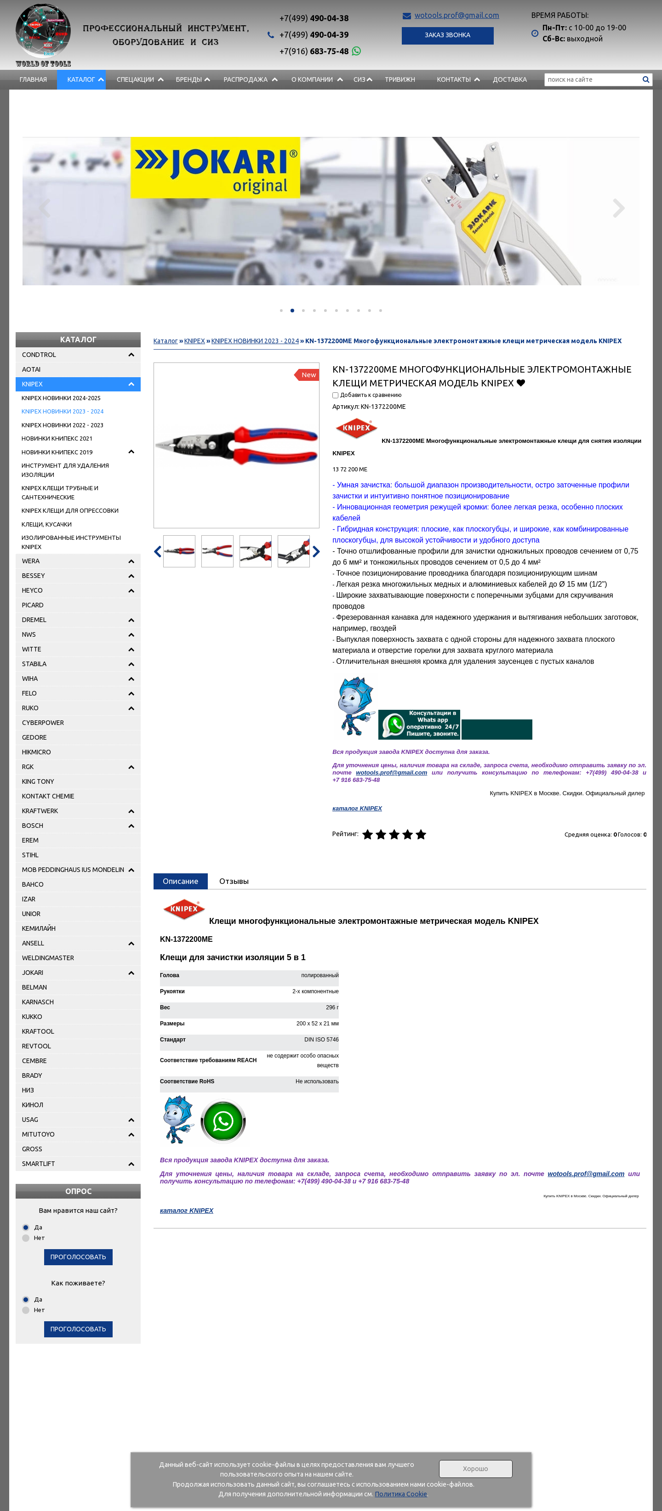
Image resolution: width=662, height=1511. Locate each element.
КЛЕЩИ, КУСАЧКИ (47, 524)
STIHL (30, 855)
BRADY (32, 1075)
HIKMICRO (36, 752)
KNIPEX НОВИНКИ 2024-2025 (61, 398)
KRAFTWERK (40, 811)
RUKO (30, 708)
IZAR (28, 899)
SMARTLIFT (38, 1163)
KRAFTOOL (38, 1031)
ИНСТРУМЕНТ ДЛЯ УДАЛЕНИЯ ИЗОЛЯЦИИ (65, 470)
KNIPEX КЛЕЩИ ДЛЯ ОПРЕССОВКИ (70, 510)
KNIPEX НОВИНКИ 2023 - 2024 (62, 411)
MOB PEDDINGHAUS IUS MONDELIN (73, 869)
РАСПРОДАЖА (246, 79)
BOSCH (32, 825)
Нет (39, 1237)
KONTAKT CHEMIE (48, 796)
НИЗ (28, 1090)
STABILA (34, 664)
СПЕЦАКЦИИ (135, 79)
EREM (30, 840)
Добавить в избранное (520, 382)
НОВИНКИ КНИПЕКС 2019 (57, 452)
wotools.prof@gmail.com (457, 15)
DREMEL (34, 619)
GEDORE (34, 737)
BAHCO (33, 884)
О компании (312, 79)
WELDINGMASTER (48, 958)
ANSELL (33, 943)
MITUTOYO (38, 1134)
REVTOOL (36, 1046)
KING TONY (38, 781)
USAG (30, 1119)
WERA (31, 561)
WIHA (30, 678)
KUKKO (32, 1016)
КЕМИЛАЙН (39, 928)
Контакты (454, 79)
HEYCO (32, 590)
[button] (281, 311)
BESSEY (33, 575)
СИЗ (359, 79)
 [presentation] (617, 208)
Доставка (510, 79)
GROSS (32, 1149)
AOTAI (31, 369)
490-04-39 (314, 34)
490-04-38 (314, 18)
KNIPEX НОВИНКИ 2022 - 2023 (62, 425)
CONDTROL (39, 354)
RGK (28, 766)
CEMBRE (34, 1060)
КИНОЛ (32, 1105)
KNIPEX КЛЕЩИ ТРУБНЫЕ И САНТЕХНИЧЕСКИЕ (60, 492)
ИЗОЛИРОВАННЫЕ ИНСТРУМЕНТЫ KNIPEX (71, 542)
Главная (33, 79)
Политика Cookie (401, 1494)
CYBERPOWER (43, 722)
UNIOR (31, 913)
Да (38, 1227)
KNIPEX (32, 384)
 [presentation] (44, 208)
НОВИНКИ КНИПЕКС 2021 (57, 438)
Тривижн (400, 79)
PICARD (33, 605)
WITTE (31, 649)
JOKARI (32, 972)
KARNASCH (38, 1002)
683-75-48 (314, 51)
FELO (29, 693)
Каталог (81, 79)
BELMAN (34, 987)
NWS (29, 634)
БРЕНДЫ (189, 79)
